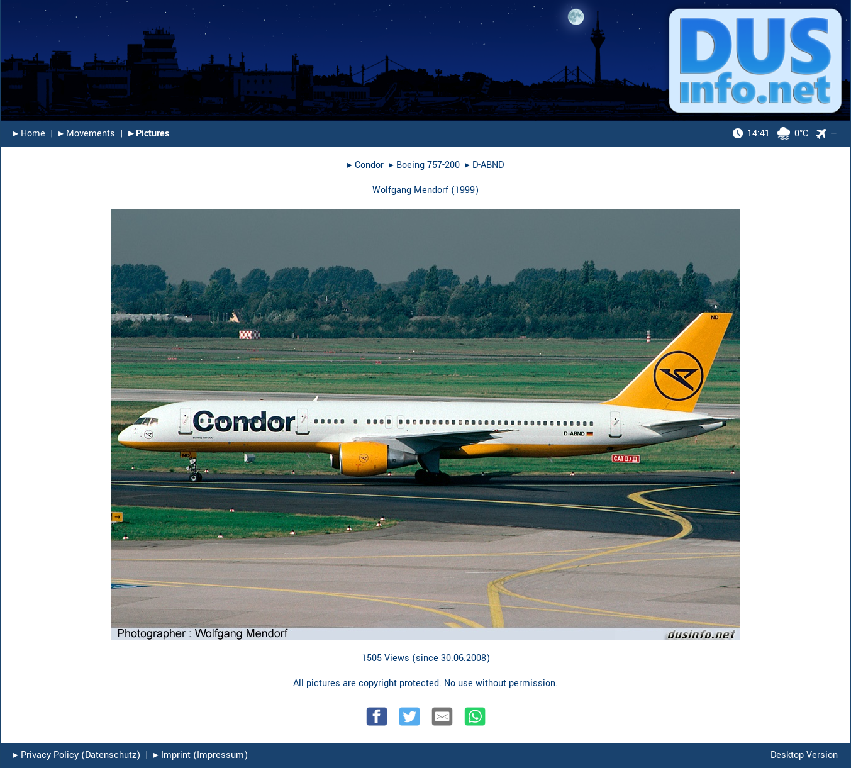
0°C (770, 133)
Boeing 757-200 (428, 165)
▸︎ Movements (86, 133)
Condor (369, 165)
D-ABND (488, 165)
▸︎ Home (29, 133)
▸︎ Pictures (148, 133)
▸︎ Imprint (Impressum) (200, 755)
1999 (465, 190)
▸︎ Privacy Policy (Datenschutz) (76, 755)
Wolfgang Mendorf (410, 190)
